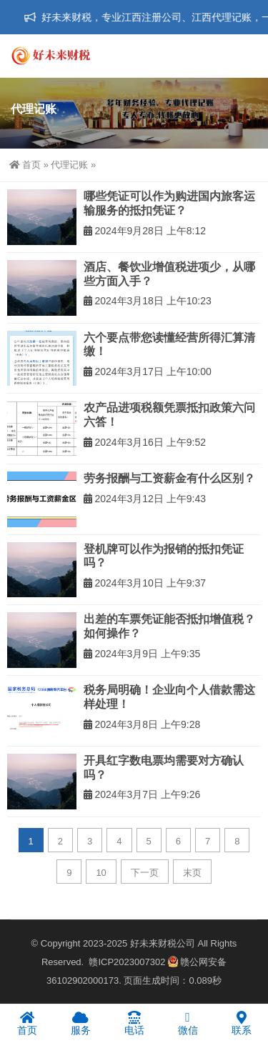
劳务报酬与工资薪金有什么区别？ (169, 478)
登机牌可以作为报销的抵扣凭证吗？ (164, 556)
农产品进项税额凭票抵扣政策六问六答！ (169, 414)
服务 (80, 1023)
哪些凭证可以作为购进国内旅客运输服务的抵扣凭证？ (169, 203)
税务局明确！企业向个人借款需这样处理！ (169, 697)
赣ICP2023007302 (127, 962)
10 (101, 872)
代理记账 (69, 164)
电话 (134, 1023)
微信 (187, 1023)
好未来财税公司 (162, 943)
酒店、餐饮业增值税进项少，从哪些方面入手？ (169, 274)
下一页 (145, 872)
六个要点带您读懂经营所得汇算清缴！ (169, 344)
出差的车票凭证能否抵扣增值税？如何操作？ (169, 626)
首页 (25, 164)
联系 (241, 1023)
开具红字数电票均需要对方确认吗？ (164, 767)
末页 (192, 872)
